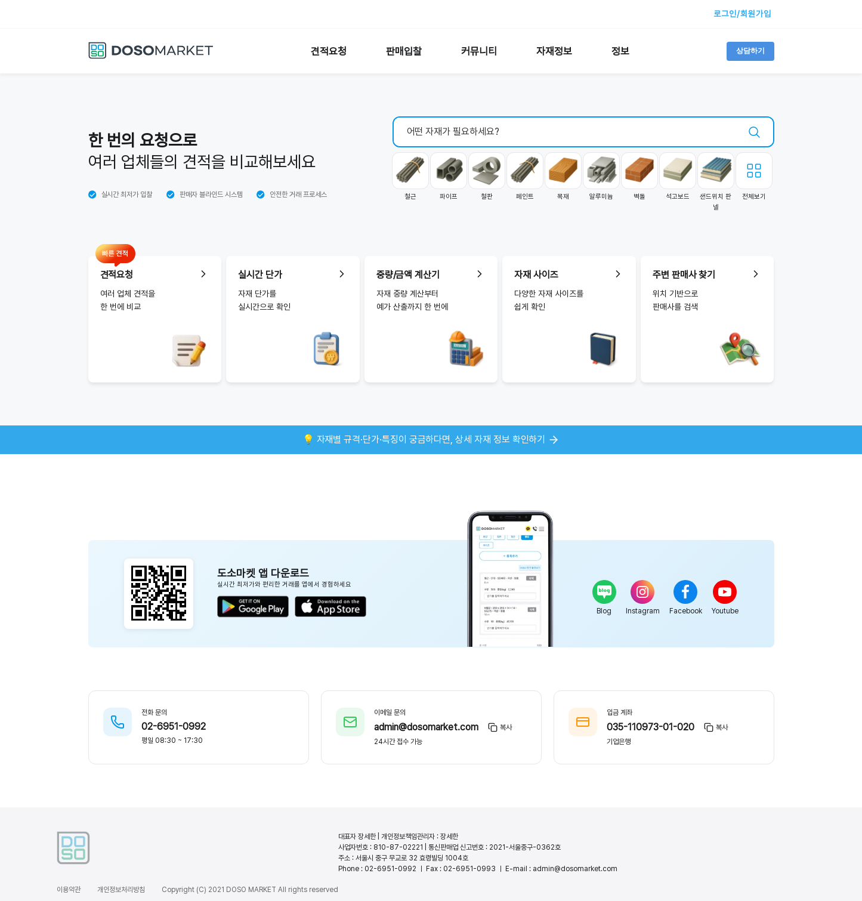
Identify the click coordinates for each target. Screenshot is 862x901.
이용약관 (69, 889)
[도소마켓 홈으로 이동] (151, 57)
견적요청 (329, 51)
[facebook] (685, 592)
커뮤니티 (479, 51)
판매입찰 (404, 51)
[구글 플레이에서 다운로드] (253, 607)
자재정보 (554, 51)
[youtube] (725, 592)
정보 (620, 51)
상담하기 (750, 51)
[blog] (604, 592)
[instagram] (642, 592)
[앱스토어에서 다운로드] (330, 607)
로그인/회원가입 (742, 13)
